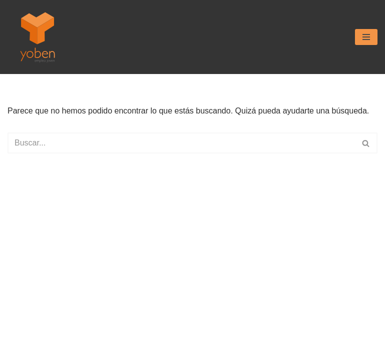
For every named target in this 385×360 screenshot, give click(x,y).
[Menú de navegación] (366, 37)
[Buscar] (181, 143)
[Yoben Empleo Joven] (38, 37)
